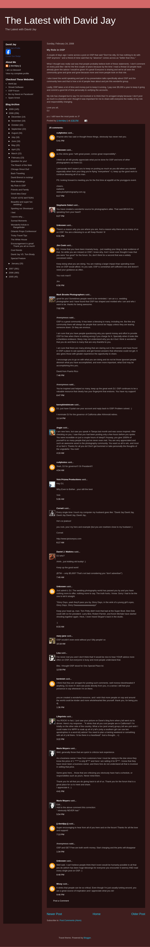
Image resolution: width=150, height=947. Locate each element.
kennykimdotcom (65, 404)
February (15, 157)
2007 (11, 268)
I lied (13, 212)
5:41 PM (60, 141)
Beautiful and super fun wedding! (21, 203)
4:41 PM (60, 791)
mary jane (61, 636)
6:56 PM (60, 285)
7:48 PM (60, 375)
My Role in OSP (18, 185)
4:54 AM (60, 470)
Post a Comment (61, 901)
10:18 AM (60, 644)
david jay (12, 83)
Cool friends (16, 250)
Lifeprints (61, 716)
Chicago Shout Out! (20, 169)
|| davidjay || (62, 823)
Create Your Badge (13, 56)
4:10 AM (60, 453)
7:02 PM (60, 308)
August (15, 133)
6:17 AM (60, 542)
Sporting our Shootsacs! (22, 208)
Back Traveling (18, 173)
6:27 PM (60, 216)
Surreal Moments (19, 220)
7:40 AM (60, 577)
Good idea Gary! (18, 193)
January (15, 263)
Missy (59, 884)
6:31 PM (60, 236)
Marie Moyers (63, 748)
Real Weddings (18, 181)
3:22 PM (60, 739)
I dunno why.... (17, 216)
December (16, 117)
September (16, 129)
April (13, 149)
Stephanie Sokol (64, 205)
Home (97, 914)
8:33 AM (60, 626)
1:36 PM (60, 707)
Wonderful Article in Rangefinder (20, 226)
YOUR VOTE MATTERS (22, 198)
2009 (11, 109)
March (14, 153)
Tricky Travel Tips (19, 235)
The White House (19, 239)
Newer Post (54, 914)
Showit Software (15, 87)
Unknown (61, 150)
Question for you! (19, 161)
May (13, 145)
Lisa (58, 653)
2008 (11, 113)
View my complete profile (17, 73)
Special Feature (18, 258)
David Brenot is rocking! (22, 177)
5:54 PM (60, 814)
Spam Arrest (14, 98)
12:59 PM (60, 669)
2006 (11, 272)
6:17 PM (60, 196)
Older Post (138, 914)
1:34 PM (60, 851)
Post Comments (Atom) (70, 920)
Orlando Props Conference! (23, 231)
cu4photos (61, 133)
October (15, 125)
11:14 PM (60, 418)
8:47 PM (60, 395)
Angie (59, 427)
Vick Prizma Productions (68, 479)
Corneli (60, 508)
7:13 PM (60, 834)
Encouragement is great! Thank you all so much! (23, 244)
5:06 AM (60, 499)
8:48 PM (60, 874)
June (14, 141)
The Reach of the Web (21, 165)
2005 (11, 276)
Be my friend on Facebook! (20, 94)
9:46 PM (60, 894)
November (16, 121)
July (13, 137)
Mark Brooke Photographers (70, 294)
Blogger (87, 938)
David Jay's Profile (13, 48)
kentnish (60, 679)
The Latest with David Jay (60, 20)
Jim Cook (61, 245)
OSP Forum (13, 90)
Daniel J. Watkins (65, 551)
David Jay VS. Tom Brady (23, 254)
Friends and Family (20, 189)
